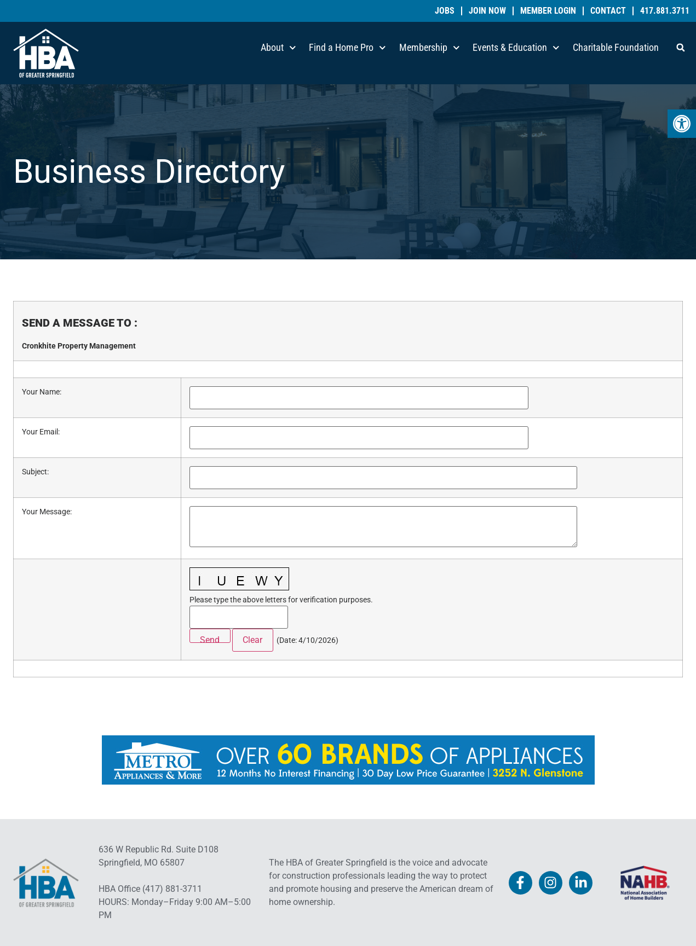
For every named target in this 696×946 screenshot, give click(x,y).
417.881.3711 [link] (664, 11)
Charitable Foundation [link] (616, 47)
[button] (680, 47)
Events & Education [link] (516, 48)
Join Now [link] (487, 11)
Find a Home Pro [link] (347, 48)
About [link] (278, 48)
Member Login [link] (548, 11)
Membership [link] (429, 48)
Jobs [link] (445, 11)
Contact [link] (608, 11)
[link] (682, 123)
